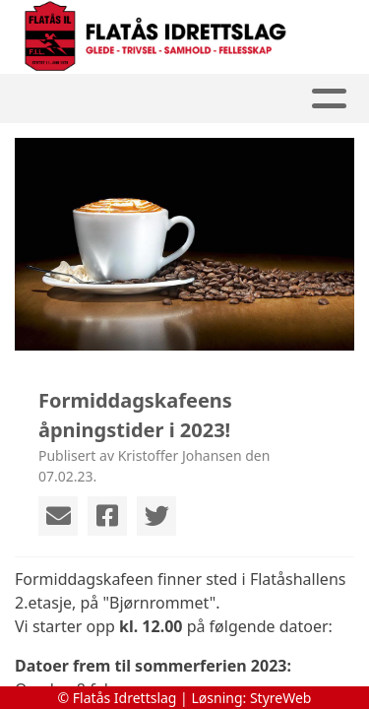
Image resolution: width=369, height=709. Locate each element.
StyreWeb (281, 697)
